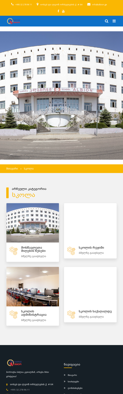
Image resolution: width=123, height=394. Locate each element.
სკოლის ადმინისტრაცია (34, 313)
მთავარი (12, 168)
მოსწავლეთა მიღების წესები (33, 249)
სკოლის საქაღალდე (95, 311)
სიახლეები (73, 381)
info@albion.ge (99, 4)
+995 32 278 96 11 (23, 4)
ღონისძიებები (75, 388)
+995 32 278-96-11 (20, 389)
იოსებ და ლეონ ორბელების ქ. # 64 (61, 4)
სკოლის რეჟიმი (91, 247)
